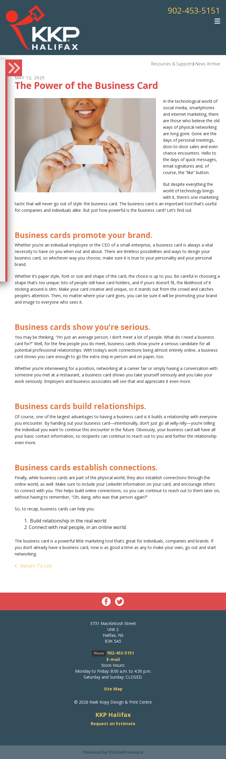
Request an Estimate (113, 723)
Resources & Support (171, 64)
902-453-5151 (194, 10)
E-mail (113, 659)
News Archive (207, 64)
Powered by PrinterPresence (113, 752)
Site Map (113, 689)
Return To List (35, 566)
